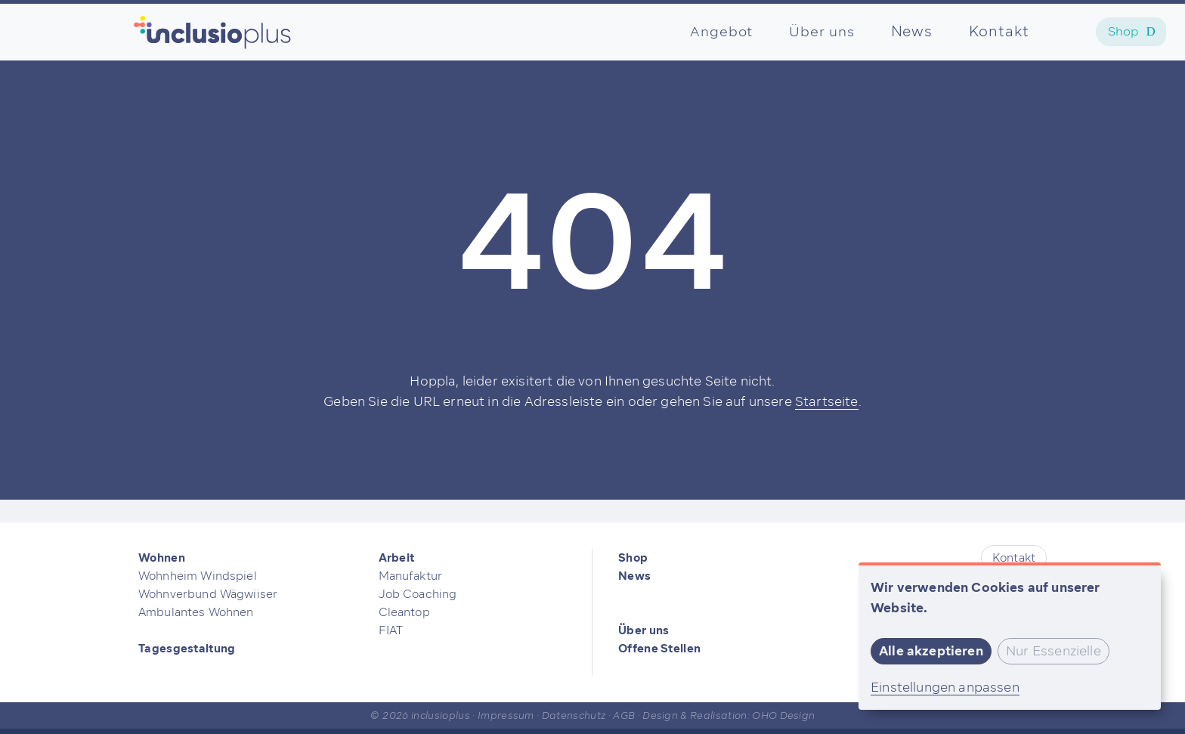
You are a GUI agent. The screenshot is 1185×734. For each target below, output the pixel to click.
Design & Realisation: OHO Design (728, 715)
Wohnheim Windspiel (197, 576)
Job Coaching (418, 594)
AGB (624, 715)
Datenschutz (574, 715)
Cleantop (404, 612)
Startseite (827, 401)
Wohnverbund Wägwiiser (207, 594)
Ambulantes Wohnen (196, 612)
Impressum (506, 715)
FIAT (391, 630)
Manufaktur (411, 576)
